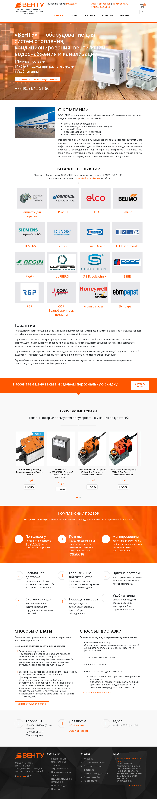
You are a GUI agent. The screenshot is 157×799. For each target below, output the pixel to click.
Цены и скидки (59, 785)
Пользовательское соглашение (61, 780)
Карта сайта (90, 780)
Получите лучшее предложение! (37, 79)
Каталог (59, 15)
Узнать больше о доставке (97, 692)
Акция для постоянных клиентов (129, 760)
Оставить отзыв (93, 766)
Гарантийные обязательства (58, 760)
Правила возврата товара (61, 774)
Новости (56, 789)
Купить (31, 487)
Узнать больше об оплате (32, 703)
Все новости (135, 785)
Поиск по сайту (92, 777)
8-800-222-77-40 (39, 542)
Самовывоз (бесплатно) (97, 642)
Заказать (124, 15)
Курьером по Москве (95, 664)
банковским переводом (32, 651)
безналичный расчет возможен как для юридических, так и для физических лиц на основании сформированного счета (48, 674)
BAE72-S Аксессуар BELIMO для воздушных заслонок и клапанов (63, 472)
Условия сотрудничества (59, 767)
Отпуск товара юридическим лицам (103, 671)
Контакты (107, 15)
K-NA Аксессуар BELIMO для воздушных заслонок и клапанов (94, 472)
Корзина (88, 758)
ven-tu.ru (22, 776)
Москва (70, 3)
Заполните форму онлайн (126, 540)
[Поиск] (141, 12)
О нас (74, 15)
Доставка (89, 15)
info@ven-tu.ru (120, 3)
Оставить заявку (140, 385)
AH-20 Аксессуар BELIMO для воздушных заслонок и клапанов (125, 472)
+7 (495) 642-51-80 (32, 88)
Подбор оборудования (96, 773)
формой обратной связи (87, 178)
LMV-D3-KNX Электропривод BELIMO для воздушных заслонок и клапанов (31, 472)
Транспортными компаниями (100, 657)
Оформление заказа (94, 762)
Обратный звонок (100, 3)
